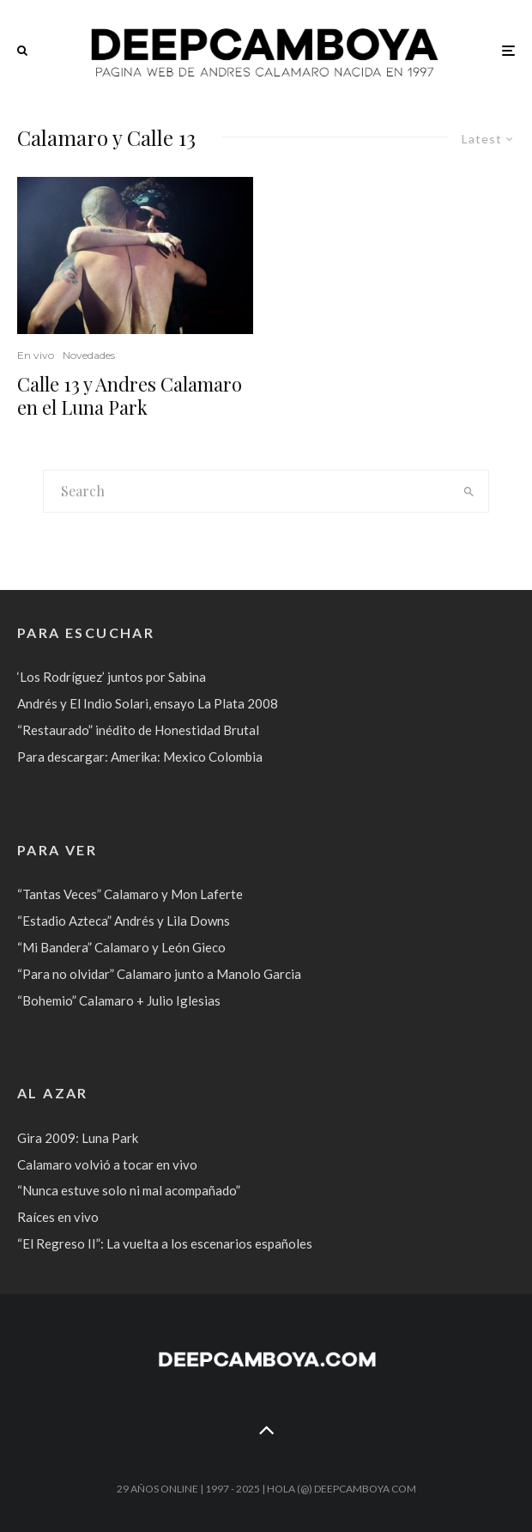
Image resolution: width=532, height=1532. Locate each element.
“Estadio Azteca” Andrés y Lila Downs (123, 920)
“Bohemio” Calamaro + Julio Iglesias (119, 1000)
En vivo (35, 355)
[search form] (247, 491)
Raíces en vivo (58, 1217)
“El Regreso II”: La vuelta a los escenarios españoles (164, 1243)
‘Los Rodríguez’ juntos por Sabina (111, 676)
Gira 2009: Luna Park (77, 1138)
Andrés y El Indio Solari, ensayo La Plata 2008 (147, 703)
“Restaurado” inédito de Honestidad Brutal (138, 730)
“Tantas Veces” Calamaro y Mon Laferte (130, 894)
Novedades (89, 355)
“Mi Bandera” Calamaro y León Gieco (121, 947)
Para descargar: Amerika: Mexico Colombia (140, 756)
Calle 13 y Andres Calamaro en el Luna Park (129, 395)
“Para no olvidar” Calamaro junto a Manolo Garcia (159, 974)
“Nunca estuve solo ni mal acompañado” (128, 1190)
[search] (469, 491)
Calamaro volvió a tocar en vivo (107, 1164)
